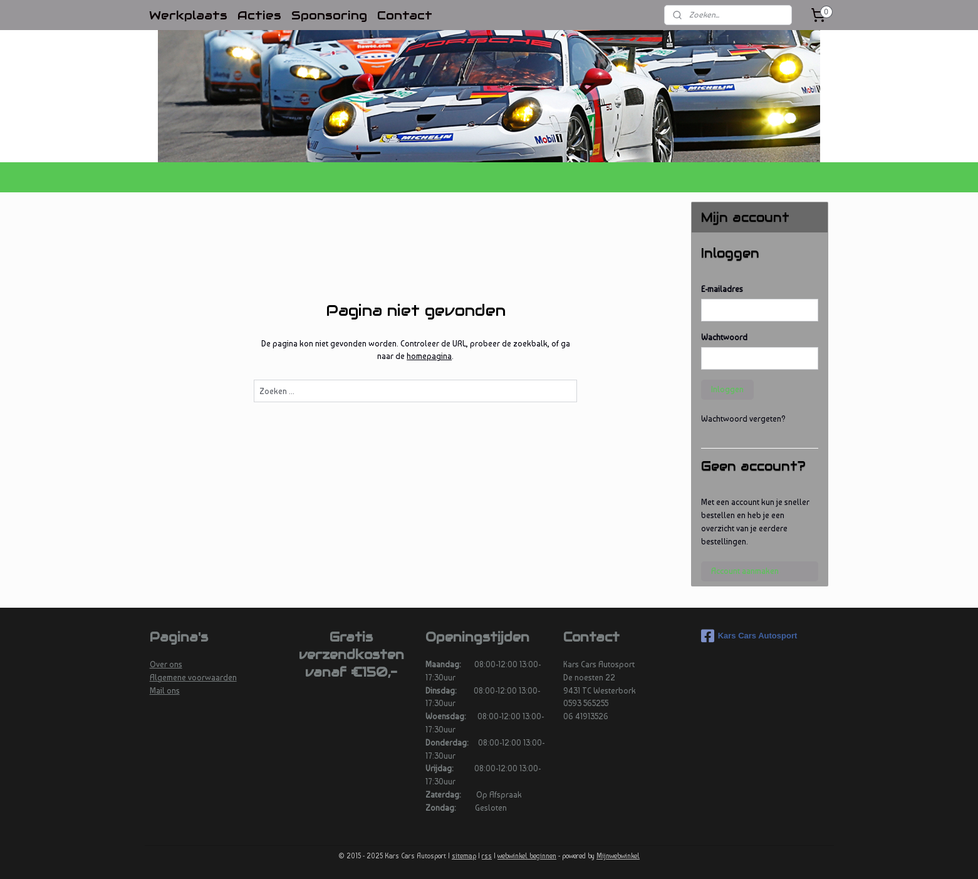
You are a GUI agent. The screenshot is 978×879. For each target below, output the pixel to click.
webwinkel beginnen (526, 856)
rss (487, 856)
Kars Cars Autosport (749, 635)
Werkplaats (188, 15)
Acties (259, 15)
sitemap (464, 856)
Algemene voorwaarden (193, 677)
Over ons (166, 664)
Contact (404, 15)
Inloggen (727, 389)
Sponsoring (329, 15)
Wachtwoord (724, 337)
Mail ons (165, 690)
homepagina (429, 356)
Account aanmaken (745, 571)
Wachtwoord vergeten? (743, 419)
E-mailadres (722, 289)
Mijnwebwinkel (618, 856)
